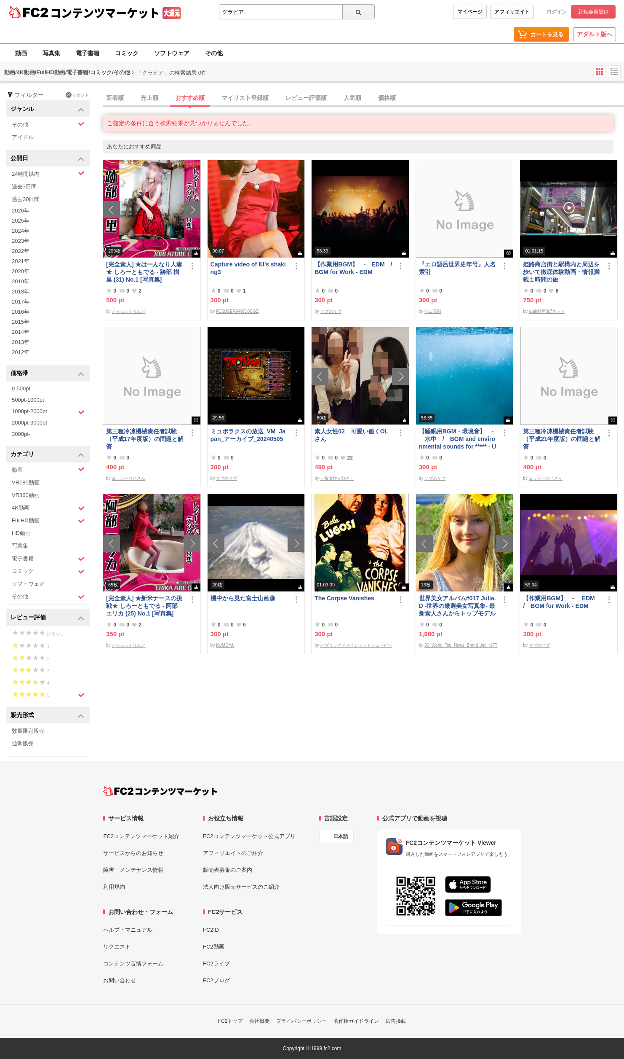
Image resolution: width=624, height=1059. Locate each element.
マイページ (470, 12)
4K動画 (48, 508)
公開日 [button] (47, 159)
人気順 (352, 97)
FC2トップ (230, 1021)
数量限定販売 (28, 731)
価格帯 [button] (47, 374)
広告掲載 (396, 1021)
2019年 (20, 281)
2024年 (20, 231)
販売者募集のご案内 (227, 870)
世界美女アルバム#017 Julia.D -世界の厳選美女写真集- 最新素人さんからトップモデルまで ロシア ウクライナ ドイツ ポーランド (457, 606)
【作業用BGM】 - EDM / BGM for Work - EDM (354, 268)
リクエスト (117, 946)
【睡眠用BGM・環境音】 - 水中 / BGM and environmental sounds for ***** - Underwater (457, 439)
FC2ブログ (216, 980)
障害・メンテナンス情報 (133, 870)
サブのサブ (330, 311)
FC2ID (211, 930)
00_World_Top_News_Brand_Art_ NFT (460, 645)
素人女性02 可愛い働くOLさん (351, 435)
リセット (77, 95)
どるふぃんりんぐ (128, 311)
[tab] (363, 98)
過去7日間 (24, 186)
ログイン (557, 12)
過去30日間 (26, 199)
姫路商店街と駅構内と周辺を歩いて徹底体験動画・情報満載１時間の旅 (561, 272)
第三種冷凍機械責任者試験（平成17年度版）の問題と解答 (145, 439)
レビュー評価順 (306, 97)
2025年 (20, 221)
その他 (214, 53)
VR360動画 (26, 495)
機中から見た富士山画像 (243, 598)
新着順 (115, 97)
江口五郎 (432, 311)
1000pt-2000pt (48, 412)
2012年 (20, 352)
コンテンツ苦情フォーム (133, 963)
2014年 (20, 332)
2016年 (20, 312)
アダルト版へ (594, 34)
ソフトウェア (171, 53)
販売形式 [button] (47, 716)
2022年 (20, 251)
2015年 (20, 322)
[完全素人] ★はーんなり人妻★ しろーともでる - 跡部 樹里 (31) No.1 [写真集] (144, 272)
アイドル (23, 137)
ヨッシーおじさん (128, 478)
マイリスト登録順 (245, 97)
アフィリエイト (512, 12)
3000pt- (21, 434)
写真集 (51, 53)
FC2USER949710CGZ (237, 311)
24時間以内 (48, 173)
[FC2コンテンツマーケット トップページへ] (160, 791)
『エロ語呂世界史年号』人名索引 (457, 268)
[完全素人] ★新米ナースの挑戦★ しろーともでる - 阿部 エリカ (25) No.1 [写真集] (144, 606)
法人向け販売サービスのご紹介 (241, 887)
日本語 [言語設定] (340, 836)
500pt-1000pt (28, 400)
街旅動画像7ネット (547, 311)
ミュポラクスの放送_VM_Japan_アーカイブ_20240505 (248, 435)
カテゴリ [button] (47, 455)
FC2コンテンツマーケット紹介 (141, 836)
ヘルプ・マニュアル (127, 930)
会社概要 (259, 1021)
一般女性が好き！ (337, 478)
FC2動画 (213, 946)
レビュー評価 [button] (47, 618)
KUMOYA (225, 645)
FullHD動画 (48, 520)
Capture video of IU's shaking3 (248, 268)
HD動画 (21, 533)
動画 (21, 53)
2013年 (20, 342)
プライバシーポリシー (301, 1021)
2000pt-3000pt (29, 422)
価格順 (387, 97)
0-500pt (21, 388)
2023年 (20, 241)
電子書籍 (87, 53)
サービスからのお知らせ (133, 853)
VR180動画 (26, 482)
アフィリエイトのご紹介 (233, 853)
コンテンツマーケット (105, 13)
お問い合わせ (119, 980)
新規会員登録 (593, 12)
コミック (127, 53)
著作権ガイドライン (356, 1021)
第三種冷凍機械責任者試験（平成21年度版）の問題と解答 (561, 439)
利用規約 (114, 887)
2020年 (20, 271)
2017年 (20, 301)
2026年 (20, 210)
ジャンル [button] (47, 109)
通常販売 (23, 743)
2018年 (20, 291)
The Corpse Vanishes (344, 598)
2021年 (20, 261)
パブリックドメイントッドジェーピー (356, 645)
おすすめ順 (190, 97)
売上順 (149, 97)
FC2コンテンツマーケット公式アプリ (249, 836)
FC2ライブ (216, 963)
